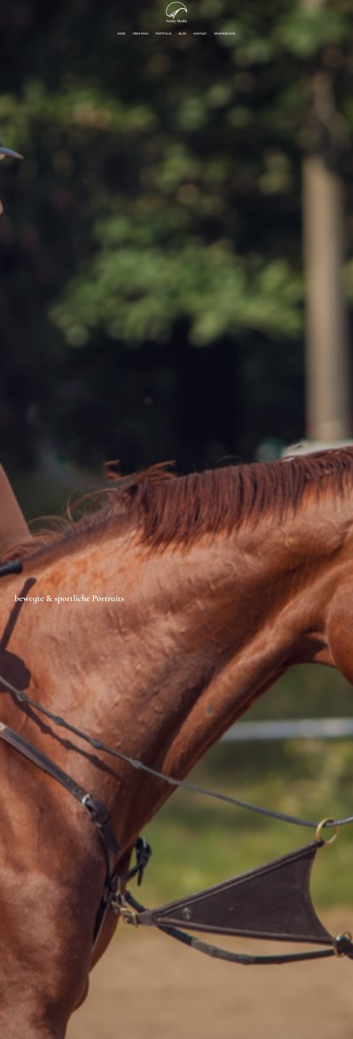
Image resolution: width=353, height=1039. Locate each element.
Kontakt (200, 33)
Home (122, 33)
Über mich (140, 33)
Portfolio (164, 33)
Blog (182, 33)
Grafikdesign (224, 33)
